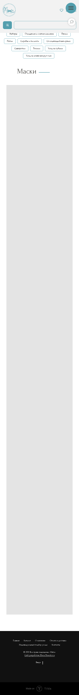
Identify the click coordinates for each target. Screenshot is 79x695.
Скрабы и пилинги (29, 41)
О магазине (40, 640)
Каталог (27, 640)
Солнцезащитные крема (58, 41)
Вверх (39, 662)
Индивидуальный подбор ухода (33, 645)
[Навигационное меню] (71, 8)
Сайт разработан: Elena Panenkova (40, 655)
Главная (16, 640)
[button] (61, 10)
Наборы (13, 34)
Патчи (10, 41)
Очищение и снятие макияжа (39, 34)
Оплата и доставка (58, 640)
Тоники (36, 48)
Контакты (56, 645)
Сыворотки (19, 48)
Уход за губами (55, 48)
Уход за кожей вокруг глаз (38, 55)
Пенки (64, 34)
